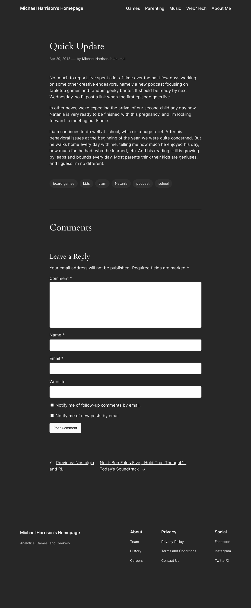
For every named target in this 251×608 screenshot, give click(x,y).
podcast (143, 183)
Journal (119, 59)
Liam (102, 183)
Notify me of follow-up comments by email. (98, 405)
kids (86, 183)
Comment (61, 278)
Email (56, 358)
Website (57, 381)
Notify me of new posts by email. (88, 415)
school (163, 183)
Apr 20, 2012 (60, 59)
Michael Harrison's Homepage (51, 8)
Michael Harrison (95, 59)
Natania (121, 183)
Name (57, 335)
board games (63, 183)
